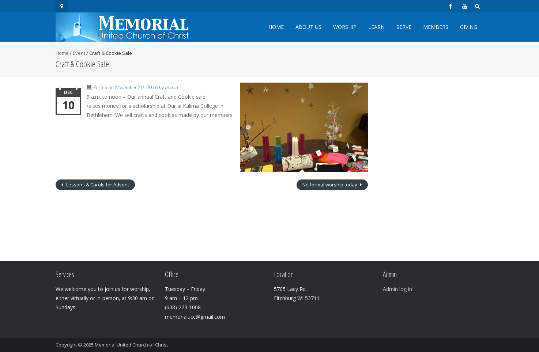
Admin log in (397, 288)
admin (171, 87)
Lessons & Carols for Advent (97, 184)
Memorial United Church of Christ (131, 344)
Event (79, 53)
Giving (468, 26)
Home (276, 26)
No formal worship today (330, 184)
